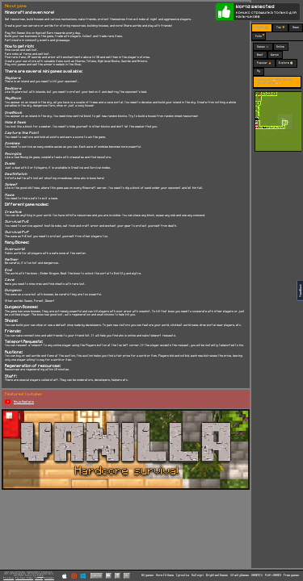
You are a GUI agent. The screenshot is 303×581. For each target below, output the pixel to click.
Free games (291, 575)
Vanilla (96, 575)
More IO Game (165, 575)
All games (147, 575)
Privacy (8, 578)
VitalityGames (239, 575)
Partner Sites (24, 578)
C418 (40, 575)
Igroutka (182, 575)
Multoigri (197, 575)
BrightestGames (217, 575)
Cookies (49, 578)
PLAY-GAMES (273, 575)
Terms (39, 578)
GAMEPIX (257, 575)
